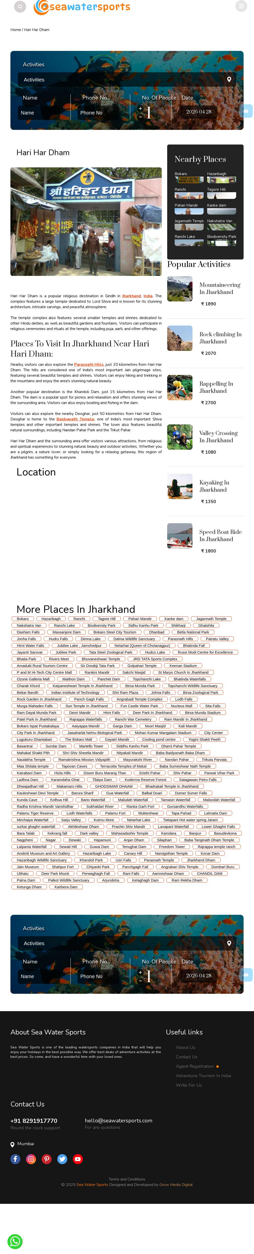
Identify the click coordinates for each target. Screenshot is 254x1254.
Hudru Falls (58, 688)
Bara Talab (25, 882)
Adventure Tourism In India (203, 1124)
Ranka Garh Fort (140, 855)
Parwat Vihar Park (219, 822)
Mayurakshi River (137, 808)
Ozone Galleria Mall (33, 728)
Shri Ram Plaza (125, 741)
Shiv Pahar (182, 822)
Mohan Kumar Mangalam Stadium (163, 781)
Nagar (51, 889)
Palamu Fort (115, 862)
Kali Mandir (188, 775)
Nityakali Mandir (130, 802)
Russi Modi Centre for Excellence (205, 701)
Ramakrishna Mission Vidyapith (84, 808)
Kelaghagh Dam (145, 929)
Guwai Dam (99, 895)
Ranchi (79, 667)
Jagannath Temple (211, 667)
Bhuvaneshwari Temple (101, 708)
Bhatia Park (26, 708)
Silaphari (164, 889)
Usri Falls (123, 909)
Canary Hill (133, 902)
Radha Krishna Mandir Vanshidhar (45, 855)
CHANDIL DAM (209, 922)
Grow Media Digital (176, 1233)
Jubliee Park (66, 701)
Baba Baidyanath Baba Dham (180, 802)
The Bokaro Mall (78, 788)
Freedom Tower (172, 895)
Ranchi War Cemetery (133, 768)
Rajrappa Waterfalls (85, 768)
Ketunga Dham (29, 936)
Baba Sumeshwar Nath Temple (185, 815)
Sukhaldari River (100, 855)
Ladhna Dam (27, 828)
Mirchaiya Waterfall (32, 869)
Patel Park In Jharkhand (37, 768)
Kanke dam (173, 667)
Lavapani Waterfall (173, 875)
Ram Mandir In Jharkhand (185, 768)
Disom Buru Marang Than (105, 822)
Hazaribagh (51, 667)
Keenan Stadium (183, 714)
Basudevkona (225, 882)
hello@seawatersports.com (118, 1169)
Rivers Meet (59, 708)
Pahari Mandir (140, 667)
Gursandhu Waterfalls (185, 855)
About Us (185, 1096)
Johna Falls (160, 741)
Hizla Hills (62, 822)
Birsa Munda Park (140, 735)
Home (15, 29)
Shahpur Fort (63, 916)
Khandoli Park (91, 909)
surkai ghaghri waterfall (36, 875)
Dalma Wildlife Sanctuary (134, 688)
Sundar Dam (55, 795)
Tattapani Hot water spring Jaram (190, 869)
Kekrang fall (57, 882)
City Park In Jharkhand (36, 781)
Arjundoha (110, 929)
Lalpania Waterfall (32, 895)
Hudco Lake (155, 701)
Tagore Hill (107, 667)
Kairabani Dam (29, 822)
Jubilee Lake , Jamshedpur (79, 694)
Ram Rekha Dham (187, 929)
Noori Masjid (155, 775)
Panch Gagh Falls (89, 748)
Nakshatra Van (29, 674)
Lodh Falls (183, 748)
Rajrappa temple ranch (216, 895)
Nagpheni (25, 889)
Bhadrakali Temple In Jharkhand (172, 835)
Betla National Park (193, 681)
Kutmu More (104, 869)
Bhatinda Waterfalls (190, 728)
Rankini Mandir (97, 721)
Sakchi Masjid (134, 721)
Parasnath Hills (180, 688)
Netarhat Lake (138, 869)
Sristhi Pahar (149, 822)
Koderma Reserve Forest (145, 828)
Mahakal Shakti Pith (33, 802)
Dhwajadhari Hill (30, 835)
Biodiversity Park (102, 674)
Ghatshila (206, 674)
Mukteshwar (148, 862)
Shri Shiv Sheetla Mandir (83, 802)
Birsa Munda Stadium (203, 761)
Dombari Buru (222, 916)
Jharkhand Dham (201, 909)
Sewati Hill (68, 895)
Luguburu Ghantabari (34, 788)
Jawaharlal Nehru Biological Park (94, 781)
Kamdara (168, 882)
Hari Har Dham (36, 29)
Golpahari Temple (142, 714)
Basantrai (24, 795)
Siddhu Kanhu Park (132, 795)
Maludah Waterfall (133, 849)
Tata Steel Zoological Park (110, 701)
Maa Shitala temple (33, 815)
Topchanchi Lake (147, 728)
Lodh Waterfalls (79, 862)
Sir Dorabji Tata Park (98, 714)
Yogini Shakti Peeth (205, 788)
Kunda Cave (27, 849)
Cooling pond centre (158, 788)
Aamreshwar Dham (168, 922)
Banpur (195, 882)
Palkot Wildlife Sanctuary (68, 929)
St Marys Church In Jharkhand (183, 721)
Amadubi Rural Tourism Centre (42, 714)
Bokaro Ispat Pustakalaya (38, 775)
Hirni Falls (111, 761)
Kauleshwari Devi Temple (38, 842)
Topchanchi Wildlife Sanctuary (192, 735)
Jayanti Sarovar (30, 701)
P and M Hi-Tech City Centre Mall (44, 721)
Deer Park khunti (55, 922)
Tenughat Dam (134, 895)
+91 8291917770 (33, 1170)
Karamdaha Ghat (65, 828)
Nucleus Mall (181, 755)
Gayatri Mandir (117, 788)
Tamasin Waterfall (175, 849)
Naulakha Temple (31, 808)
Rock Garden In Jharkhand (39, 748)
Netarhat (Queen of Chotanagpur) (142, 694)
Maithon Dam (74, 728)
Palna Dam (26, 929)
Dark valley (89, 882)
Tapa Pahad (181, 862)
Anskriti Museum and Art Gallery (43, 902)
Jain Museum (28, 916)
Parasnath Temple (159, 909)
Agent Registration (197, 1115)
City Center (213, 781)
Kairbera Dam (66, 936)
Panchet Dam (108, 728)
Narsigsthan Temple (171, 902)
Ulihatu (23, 922)
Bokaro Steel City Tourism (115, 681)
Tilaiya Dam (102, 828)
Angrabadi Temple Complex (139, 748)
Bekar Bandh (27, 741)
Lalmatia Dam (215, 862)
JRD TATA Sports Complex (155, 708)
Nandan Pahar (177, 808)
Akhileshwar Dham (83, 875)
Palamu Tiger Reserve (35, 862)
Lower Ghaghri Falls (218, 875)
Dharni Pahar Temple (178, 795)
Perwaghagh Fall (96, 922)
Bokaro (23, 667)
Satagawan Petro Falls (198, 828)
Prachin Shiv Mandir (128, 875)
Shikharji (178, 674)
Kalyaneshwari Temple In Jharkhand (83, 735)
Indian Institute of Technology (75, 741)
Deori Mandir (80, 761)
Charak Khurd (28, 735)
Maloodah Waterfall (219, 849)
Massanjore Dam (67, 681)
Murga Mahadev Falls (35, 755)
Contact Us (186, 1105)
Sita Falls (213, 755)
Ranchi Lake (64, 674)
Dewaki (75, 889)
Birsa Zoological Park (200, 741)
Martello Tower (91, 795)
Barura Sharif (82, 842)
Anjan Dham (134, 889)
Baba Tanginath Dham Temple (209, 889)
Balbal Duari (152, 842)
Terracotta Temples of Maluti (123, 815)
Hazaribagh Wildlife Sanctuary (42, 909)
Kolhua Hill (59, 849)
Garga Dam (122, 775)
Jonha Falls (26, 688)
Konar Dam (210, 902)
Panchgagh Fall (135, 916)
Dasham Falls (28, 681)
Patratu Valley (217, 688)
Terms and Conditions (127, 1228)
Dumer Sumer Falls (191, 842)
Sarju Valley (71, 869)
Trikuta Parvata (214, 808)
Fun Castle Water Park (139, 755)
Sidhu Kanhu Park (143, 674)
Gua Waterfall (117, 842)
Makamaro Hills (69, 835)
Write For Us (189, 1134)
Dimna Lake (90, 688)
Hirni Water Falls (30, 694)
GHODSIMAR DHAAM (114, 835)
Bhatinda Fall (194, 694)
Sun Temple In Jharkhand (86, 755)
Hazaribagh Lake (97, 902)
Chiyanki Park (98, 916)
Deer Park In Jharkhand (152, 761)
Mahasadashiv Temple (129, 882)
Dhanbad (156, 681)
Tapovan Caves (74, 815)
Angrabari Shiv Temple (180, 916)
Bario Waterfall (93, 849)
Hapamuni (102, 889)
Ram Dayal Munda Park (36, 761)
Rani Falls (131, 922)
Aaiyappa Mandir (86, 775)
